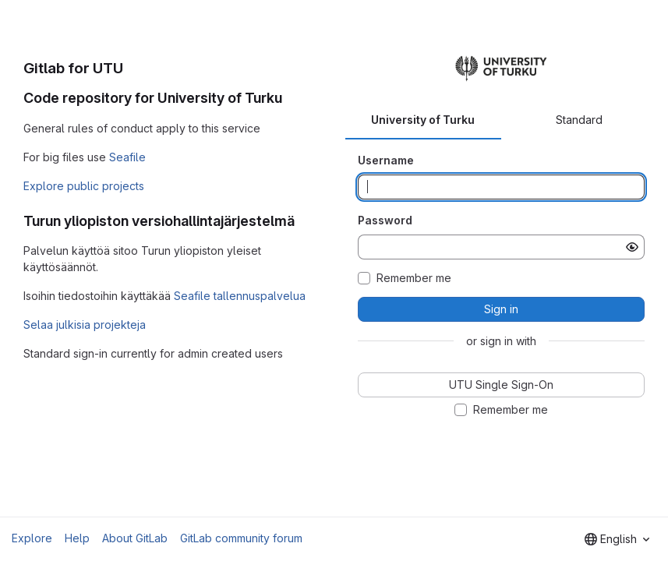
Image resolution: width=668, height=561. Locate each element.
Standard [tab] (579, 119)
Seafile (127, 157)
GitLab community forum (241, 538)
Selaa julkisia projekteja (84, 324)
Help (77, 538)
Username (386, 160)
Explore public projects (83, 185)
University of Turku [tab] (423, 119)
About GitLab (135, 538)
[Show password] (632, 247)
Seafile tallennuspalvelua (240, 295)
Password (385, 220)
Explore (32, 538)
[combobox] (617, 539)
